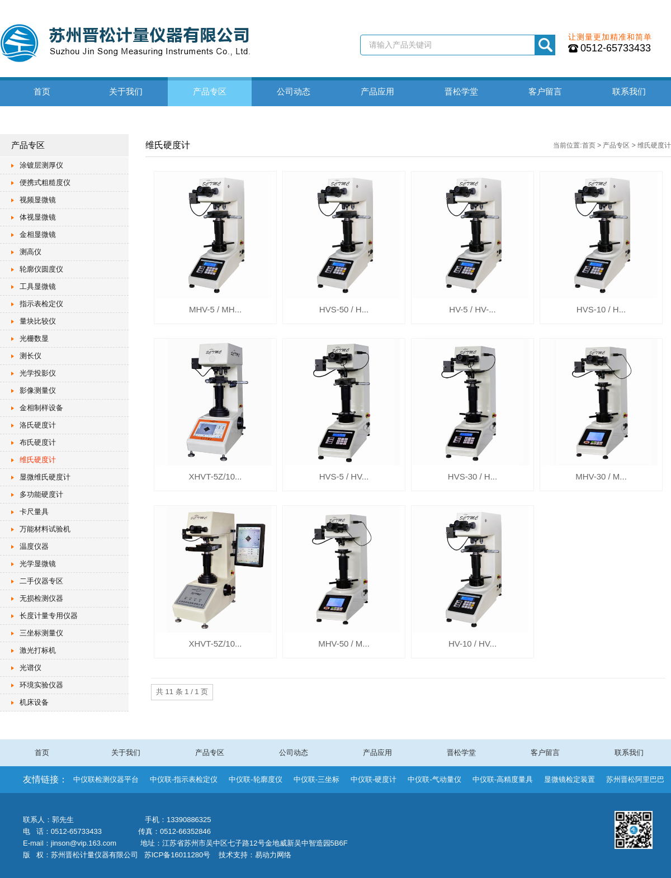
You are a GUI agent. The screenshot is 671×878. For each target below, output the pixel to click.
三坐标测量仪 (41, 633)
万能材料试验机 (45, 529)
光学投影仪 (38, 373)
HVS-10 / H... (601, 309)
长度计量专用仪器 (49, 615)
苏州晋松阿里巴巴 (635, 779)
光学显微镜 (38, 563)
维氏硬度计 (38, 459)
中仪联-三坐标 (316, 779)
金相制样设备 (41, 408)
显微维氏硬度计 (45, 477)
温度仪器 (34, 546)
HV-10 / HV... (472, 643)
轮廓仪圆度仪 (41, 269)
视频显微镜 (38, 200)
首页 (42, 91)
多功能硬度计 (41, 494)
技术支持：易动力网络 (255, 855)
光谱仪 (30, 667)
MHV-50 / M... (344, 643)
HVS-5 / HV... (344, 476)
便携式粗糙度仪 (45, 182)
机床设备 (34, 702)
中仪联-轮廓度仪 (255, 779)
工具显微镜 (38, 286)
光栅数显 (34, 338)
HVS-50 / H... (343, 309)
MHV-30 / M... (601, 476)
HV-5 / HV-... (472, 309)
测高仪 (30, 252)
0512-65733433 (615, 48)
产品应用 (377, 91)
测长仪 (30, 356)
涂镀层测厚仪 (41, 165)
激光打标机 (38, 650)
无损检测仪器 (41, 598)
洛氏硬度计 (38, 425)
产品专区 (209, 91)
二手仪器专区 (41, 581)
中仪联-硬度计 (373, 779)
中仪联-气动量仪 (434, 779)
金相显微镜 (38, 234)
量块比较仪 (38, 321)
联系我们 (629, 91)
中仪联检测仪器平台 (106, 779)
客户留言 (545, 91)
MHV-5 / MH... (215, 309)
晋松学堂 (461, 91)
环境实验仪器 (41, 685)
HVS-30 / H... (472, 476)
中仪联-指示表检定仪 (184, 779)
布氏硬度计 (38, 442)
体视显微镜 (38, 217)
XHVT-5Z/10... (215, 476)
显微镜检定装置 (569, 779)
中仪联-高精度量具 (502, 779)
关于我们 (126, 91)
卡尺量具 (34, 511)
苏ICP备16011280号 (177, 855)
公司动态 (293, 91)
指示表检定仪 (41, 304)
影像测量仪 (38, 390)
